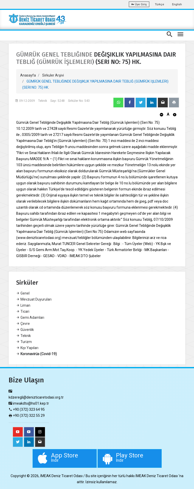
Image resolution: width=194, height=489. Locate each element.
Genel (23, 293)
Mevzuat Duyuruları (34, 299)
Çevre (23, 324)
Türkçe (159, 4)
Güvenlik (25, 330)
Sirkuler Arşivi (53, 75)
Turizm (24, 342)
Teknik (23, 336)
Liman (23, 305)
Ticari (22, 311)
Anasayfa (28, 75)
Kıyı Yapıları (27, 348)
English (177, 4)
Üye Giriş (139, 4)
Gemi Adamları (30, 317)
